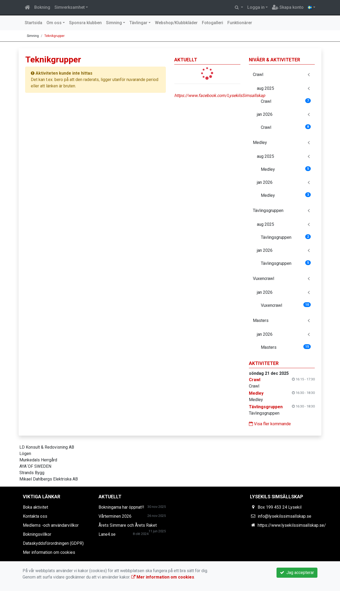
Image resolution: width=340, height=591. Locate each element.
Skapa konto (288, 7)
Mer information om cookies (49, 552)
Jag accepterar (297, 572)
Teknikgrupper (54, 36)
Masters (261, 320)
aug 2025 (265, 88)
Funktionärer (239, 22)
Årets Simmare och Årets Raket (128, 525)
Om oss (54, 22)
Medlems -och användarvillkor (51, 525)
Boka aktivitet (35, 507)
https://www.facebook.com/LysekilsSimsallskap (219, 95)
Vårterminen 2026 (115, 516)
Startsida (33, 22)
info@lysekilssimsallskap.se (284, 516)
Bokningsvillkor (37, 534)
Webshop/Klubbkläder (176, 22)
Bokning (42, 7)
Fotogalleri (212, 22)
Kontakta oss (35, 516)
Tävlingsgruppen (268, 210)
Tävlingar (138, 22)
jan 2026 (265, 114)
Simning (114, 22)
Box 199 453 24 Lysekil (279, 507)
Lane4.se (107, 534)
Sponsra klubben (85, 22)
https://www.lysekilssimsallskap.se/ (292, 525)
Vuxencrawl (263, 278)
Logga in (256, 7)
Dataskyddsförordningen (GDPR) (53, 543)
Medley (260, 142)
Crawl (258, 74)
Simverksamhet (69, 7)
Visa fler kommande (270, 423)
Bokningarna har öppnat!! (121, 507)
